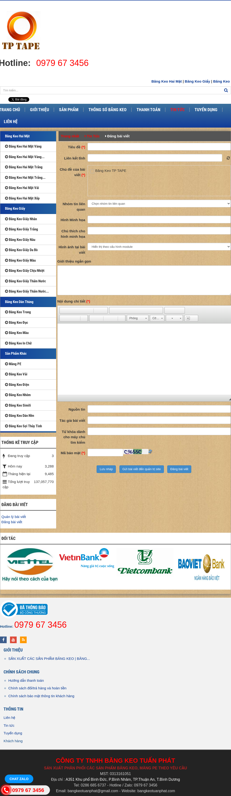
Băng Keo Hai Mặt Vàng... (24, 157)
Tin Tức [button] (177, 110)
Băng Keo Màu (17, 333)
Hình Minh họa (73, 220)
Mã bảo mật (73, 453)
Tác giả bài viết (72, 420)
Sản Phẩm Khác (16, 353)
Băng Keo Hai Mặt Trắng (24, 167)
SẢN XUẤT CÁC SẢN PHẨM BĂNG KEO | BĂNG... (49, 659)
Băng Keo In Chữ (18, 343)
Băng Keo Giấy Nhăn (21, 219)
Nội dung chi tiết (73, 301)
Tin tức (9, 725)
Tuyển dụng (13, 733)
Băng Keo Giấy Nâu (20, 240)
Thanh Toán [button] (148, 110)
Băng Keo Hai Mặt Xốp (22, 198)
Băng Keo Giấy (197, 81)
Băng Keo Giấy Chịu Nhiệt (24, 271)
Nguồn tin (77, 409)
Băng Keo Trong (18, 312)
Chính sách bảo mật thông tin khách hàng (41, 696)
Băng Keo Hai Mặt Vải (22, 188)
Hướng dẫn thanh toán (26, 680)
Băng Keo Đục (16, 322)
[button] (63, 310)
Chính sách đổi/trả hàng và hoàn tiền (37, 688)
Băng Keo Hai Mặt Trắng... (25, 177)
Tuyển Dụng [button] (206, 110)
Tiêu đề (76, 147)
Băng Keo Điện (17, 385)
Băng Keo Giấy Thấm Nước (25, 281)
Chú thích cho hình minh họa (73, 234)
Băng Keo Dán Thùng (19, 302)
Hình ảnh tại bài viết (72, 249)
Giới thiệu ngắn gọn (74, 261)
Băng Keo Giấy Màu (20, 260)
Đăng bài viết (11, 522)
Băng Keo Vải (16, 374)
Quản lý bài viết (13, 517)
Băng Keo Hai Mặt (166, 81)
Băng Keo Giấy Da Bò (21, 250)
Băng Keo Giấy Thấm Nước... (27, 291)
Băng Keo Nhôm (18, 395)
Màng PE (13, 364)
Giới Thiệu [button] (39, 110)
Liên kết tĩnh (74, 158)
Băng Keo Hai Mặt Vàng (23, 146)
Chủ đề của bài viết (72, 172)
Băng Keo (221, 81)
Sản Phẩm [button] (69, 110)
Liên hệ (9, 718)
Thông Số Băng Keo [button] (107, 110)
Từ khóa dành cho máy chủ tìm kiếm (73, 437)
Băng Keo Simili (18, 405)
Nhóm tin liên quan (74, 206)
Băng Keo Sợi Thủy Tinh (23, 426)
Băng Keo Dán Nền (19, 415)
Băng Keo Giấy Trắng (21, 229)
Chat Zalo (19, 779)
